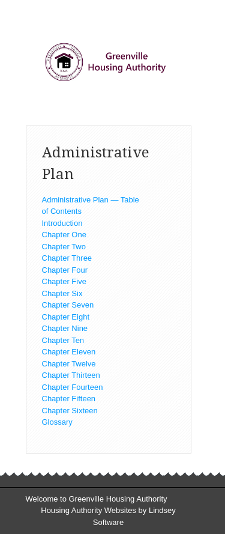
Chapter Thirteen (71, 375)
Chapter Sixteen (70, 410)
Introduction (62, 223)
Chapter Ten (63, 340)
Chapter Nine (65, 328)
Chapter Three (67, 257)
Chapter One (64, 234)
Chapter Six (62, 293)
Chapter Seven (68, 304)
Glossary (57, 421)
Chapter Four (65, 270)
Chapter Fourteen (72, 387)
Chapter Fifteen (69, 398)
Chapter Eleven (69, 351)
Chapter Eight (66, 316)
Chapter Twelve (69, 363)
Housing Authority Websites (88, 510)
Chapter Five (64, 281)
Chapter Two (64, 246)
